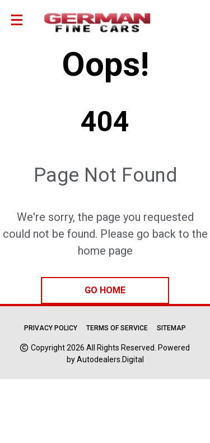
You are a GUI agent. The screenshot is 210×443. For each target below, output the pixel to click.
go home (105, 290)
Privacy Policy (50, 328)
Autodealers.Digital (110, 359)
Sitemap (171, 328)
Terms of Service (117, 328)
